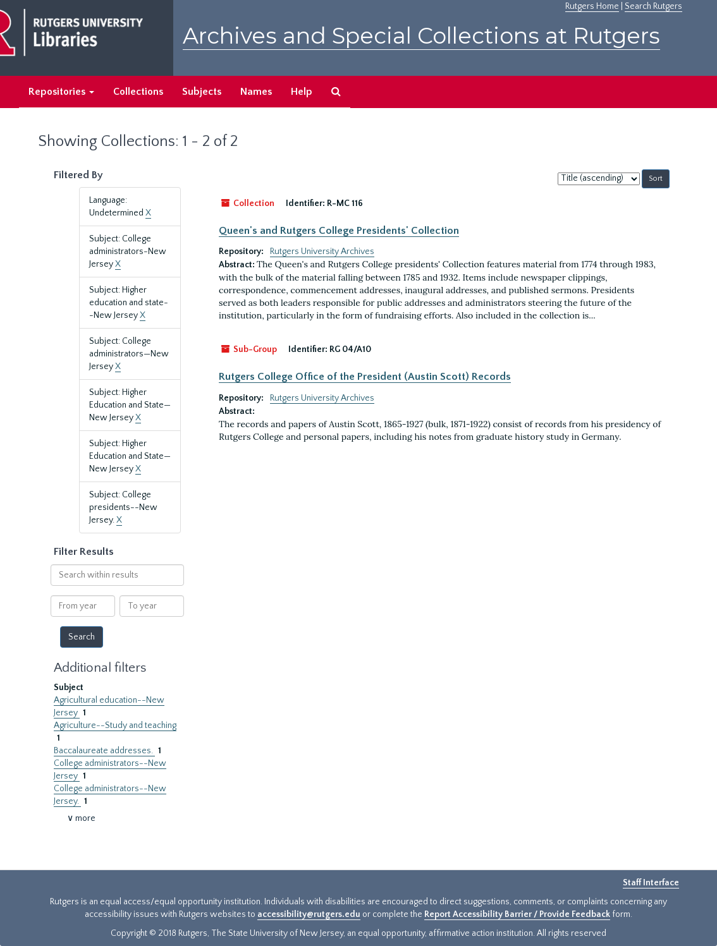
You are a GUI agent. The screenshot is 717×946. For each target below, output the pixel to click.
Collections (138, 91)
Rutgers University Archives (322, 251)
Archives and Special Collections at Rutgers (421, 35)
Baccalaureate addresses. (104, 751)
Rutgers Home (592, 6)
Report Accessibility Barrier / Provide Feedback (517, 914)
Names (256, 91)
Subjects (201, 91)
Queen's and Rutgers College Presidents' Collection (339, 230)
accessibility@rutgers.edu (308, 914)
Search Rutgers (653, 6)
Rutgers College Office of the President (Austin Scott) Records (365, 376)
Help (301, 91)
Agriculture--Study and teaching (115, 725)
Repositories (61, 91)
